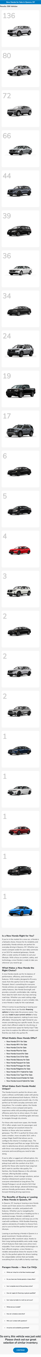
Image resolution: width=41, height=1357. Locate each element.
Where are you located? (13, 1307)
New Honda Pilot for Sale (16, 1050)
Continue (21, 1350)
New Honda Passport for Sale (18, 1063)
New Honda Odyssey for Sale (18, 1060)
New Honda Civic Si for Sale (17, 1057)
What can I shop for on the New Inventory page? (21, 1272)
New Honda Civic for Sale (16, 1047)
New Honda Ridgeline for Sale (18, 1069)
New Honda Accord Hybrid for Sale (20, 1081)
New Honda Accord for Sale (17, 1054)
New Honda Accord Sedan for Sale (20, 1078)
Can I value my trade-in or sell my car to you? (20, 1300)
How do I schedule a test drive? (16, 1314)
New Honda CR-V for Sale (16, 1041)
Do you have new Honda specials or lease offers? (21, 1279)
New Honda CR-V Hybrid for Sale (19, 1072)
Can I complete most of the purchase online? (20, 1286)
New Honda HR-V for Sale (16, 1044)
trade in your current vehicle (20, 1015)
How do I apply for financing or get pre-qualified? (21, 1293)
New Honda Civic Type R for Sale (19, 1075)
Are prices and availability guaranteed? (18, 1328)
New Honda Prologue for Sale (18, 1066)
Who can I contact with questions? (17, 1321)
